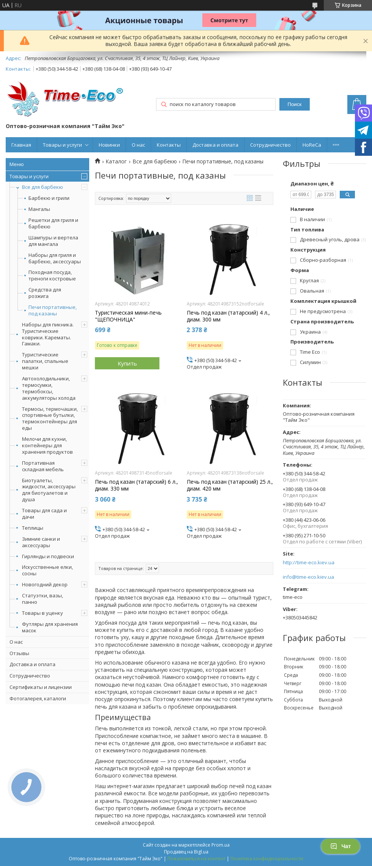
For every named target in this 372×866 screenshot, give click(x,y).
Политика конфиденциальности (266, 858)
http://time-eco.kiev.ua (308, 562)
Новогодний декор (45, 584)
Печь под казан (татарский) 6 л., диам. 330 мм (136, 485)
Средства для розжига (44, 293)
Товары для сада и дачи (44, 513)
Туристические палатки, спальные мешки (45, 361)
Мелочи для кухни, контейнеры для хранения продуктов (47, 445)
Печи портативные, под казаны (52, 310)
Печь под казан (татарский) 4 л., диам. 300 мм (228, 316)
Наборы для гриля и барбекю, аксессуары (54, 258)
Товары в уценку (42, 613)
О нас (138, 144)
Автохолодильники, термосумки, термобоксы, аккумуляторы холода (49, 388)
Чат (340, 846)
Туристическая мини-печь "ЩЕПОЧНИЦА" (128, 316)
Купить (127, 363)
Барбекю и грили (48, 198)
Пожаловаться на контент (196, 858)
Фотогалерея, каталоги (37, 698)
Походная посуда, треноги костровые (52, 275)
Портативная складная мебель (43, 466)
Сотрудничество (270, 144)
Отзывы (19, 653)
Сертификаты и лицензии (40, 687)
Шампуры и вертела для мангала (53, 240)
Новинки (109, 144)
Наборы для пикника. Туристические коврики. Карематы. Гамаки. (48, 334)
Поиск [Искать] (294, 104)
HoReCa (312, 144)
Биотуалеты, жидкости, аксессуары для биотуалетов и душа (49, 490)
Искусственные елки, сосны (47, 570)
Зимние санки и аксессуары (41, 542)
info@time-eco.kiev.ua (308, 577)
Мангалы (39, 209)
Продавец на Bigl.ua (186, 852)
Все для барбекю (42, 187)
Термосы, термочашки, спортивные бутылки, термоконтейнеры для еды (50, 418)
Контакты (169, 144)
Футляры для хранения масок (50, 627)
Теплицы (32, 527)
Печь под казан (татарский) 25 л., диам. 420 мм (230, 485)
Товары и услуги (62, 144)
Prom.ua (220, 845)
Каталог (116, 161)
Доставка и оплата (215, 144)
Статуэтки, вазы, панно (42, 598)
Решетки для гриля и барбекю (53, 223)
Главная (21, 144)
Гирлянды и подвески (48, 556)
